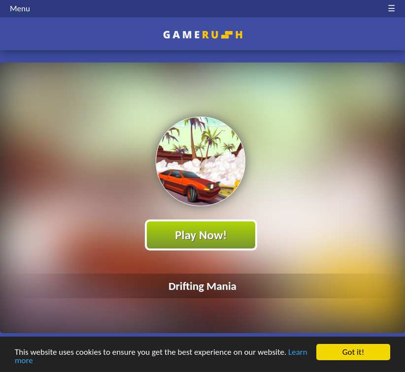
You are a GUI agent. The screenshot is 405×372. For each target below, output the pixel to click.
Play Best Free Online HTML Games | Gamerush (203, 34)
